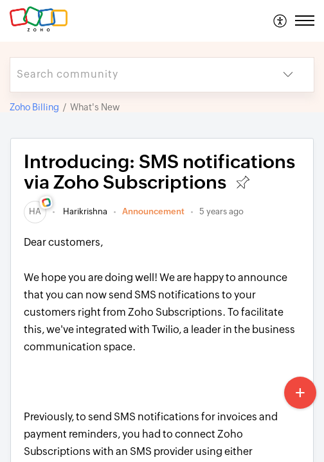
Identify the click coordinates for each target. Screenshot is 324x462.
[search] (136, 75)
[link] (35, 211)
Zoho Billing (34, 107)
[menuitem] (280, 20)
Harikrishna (84, 211)
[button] (280, 20)
